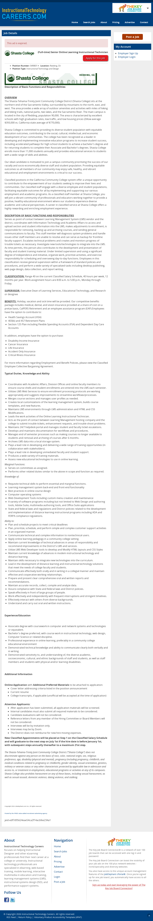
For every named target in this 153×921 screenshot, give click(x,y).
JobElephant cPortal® (115, 874)
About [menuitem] (57, 856)
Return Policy (25, 917)
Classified (102, 362)
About (104, 22)
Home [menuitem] (57, 846)
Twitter (12, 899)
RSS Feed (11, 917)
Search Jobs (89, 22)
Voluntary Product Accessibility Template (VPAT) (58, 917)
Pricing (115, 22)
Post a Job (132, 37)
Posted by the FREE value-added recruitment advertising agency (26, 813)
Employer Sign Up (128, 53)
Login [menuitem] (57, 876)
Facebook (6, 899)
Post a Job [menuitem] (59, 881)
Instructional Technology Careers (38, 914)
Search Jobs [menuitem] (60, 851)
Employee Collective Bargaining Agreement (29, 366)
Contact (144, 22)
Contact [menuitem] (58, 871)
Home (75, 22)
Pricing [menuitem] (58, 861)
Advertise (130, 22)
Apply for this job (95, 58)
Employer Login (127, 57)
